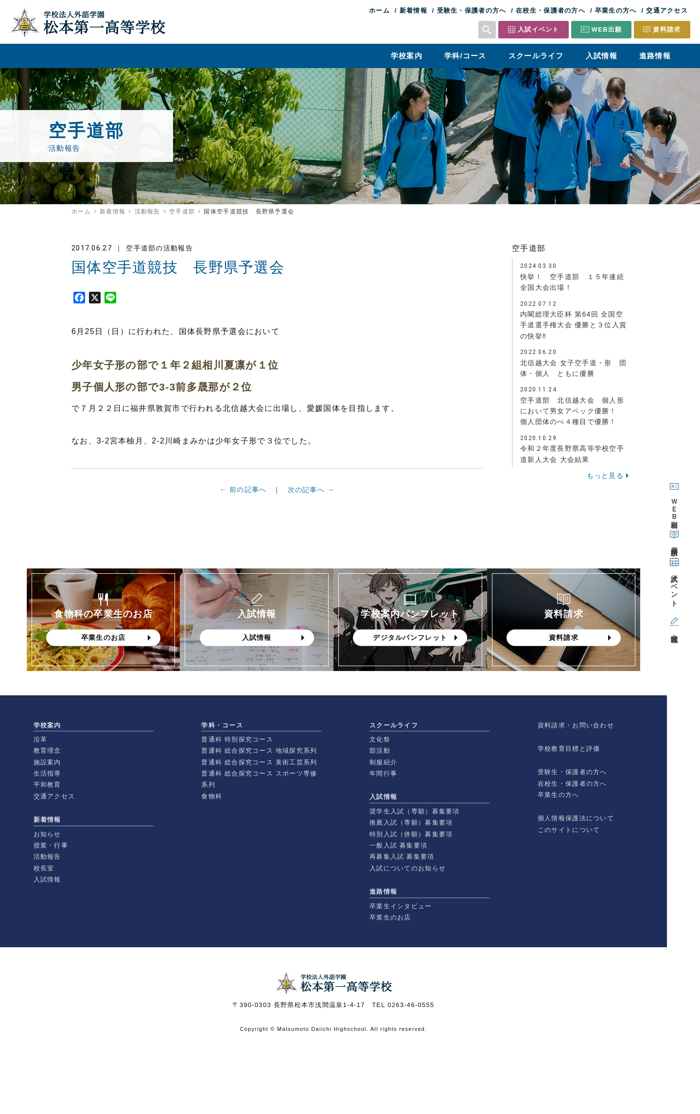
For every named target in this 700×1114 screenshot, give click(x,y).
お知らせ (47, 834)
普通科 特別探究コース (237, 739)
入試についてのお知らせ (407, 868)
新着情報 (413, 10)
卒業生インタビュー (400, 906)
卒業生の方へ (616, 10)
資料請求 (667, 29)
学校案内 (406, 56)
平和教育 (47, 784)
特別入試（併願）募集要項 (411, 834)
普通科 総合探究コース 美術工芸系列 (259, 762)
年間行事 (383, 773)
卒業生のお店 (390, 917)
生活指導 (47, 773)
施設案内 (47, 762)
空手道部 (182, 211)
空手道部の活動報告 (159, 248)
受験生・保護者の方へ (472, 10)
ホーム (379, 10)
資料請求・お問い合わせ (576, 725)
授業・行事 (51, 845)
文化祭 (379, 739)
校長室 (44, 868)
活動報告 (147, 211)
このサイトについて (569, 829)
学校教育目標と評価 (569, 748)
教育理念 (47, 750)
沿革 (41, 739)
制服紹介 (383, 762)
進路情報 (655, 56)
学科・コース (222, 725)
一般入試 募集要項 (398, 845)
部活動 (379, 750)
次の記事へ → (311, 494)
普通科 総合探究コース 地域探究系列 (259, 750)
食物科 (211, 796)
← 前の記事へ (243, 493)
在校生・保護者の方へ (550, 10)
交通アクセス (667, 10)
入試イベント (539, 29)
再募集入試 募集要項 (401, 856)
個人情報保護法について (576, 818)
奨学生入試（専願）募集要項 (414, 811)
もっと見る (605, 475)
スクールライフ (536, 56)
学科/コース (465, 56)
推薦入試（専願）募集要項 (411, 822)
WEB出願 (607, 29)
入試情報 (601, 56)
